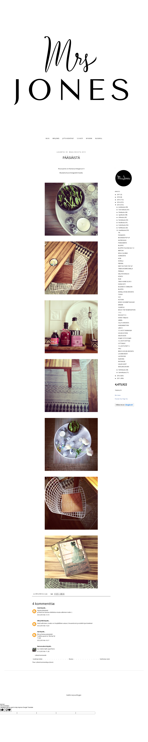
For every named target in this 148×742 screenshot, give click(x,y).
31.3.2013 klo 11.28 (43, 651)
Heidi (39, 608)
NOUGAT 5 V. (122, 315)
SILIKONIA (121, 359)
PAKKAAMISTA (122, 243)
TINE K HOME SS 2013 (124, 281)
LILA (119, 297)
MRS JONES (56, 138)
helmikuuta (122, 370)
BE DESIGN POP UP (124, 238)
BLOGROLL (98, 138)
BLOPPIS (120, 245)
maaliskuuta (122, 230)
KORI (119, 258)
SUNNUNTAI (122, 256)
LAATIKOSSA (122, 356)
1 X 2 (119, 312)
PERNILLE (121, 271)
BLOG (47, 138)
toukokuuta (122, 225)
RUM (119, 279)
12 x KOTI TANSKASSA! (125, 330)
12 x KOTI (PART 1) (123, 346)
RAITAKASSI (121, 361)
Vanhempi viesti (105, 659)
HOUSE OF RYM (123, 333)
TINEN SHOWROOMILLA (125, 269)
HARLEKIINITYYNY (123, 325)
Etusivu (71, 659)
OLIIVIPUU (121, 307)
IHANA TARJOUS (123, 318)
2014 (118, 202)
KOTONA (121, 300)
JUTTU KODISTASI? (68, 138)
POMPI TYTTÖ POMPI (124, 338)
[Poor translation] (8, 710)
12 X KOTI (80, 138)
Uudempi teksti (37, 659)
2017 (118, 194)
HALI (119, 349)
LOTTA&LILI (121, 343)
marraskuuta (123, 210)
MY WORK (89, 138)
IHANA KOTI (122, 284)
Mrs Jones (117, 395)
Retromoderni (41, 646)
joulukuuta (122, 207)
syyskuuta (122, 215)
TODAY (120, 294)
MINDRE (120, 305)
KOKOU (120, 276)
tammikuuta (122, 372)
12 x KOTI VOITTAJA (124, 341)
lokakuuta (122, 212)
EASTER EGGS (122, 240)
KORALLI (120, 261)
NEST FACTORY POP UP (125, 266)
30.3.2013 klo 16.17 (43, 640)
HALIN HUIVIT (122, 364)
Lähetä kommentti (40, 655)
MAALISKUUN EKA (123, 367)
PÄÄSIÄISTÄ (121, 235)
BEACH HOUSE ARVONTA (126, 351)
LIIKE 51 (120, 328)
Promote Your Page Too (121, 399)
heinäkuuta (122, 220)
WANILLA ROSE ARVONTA (126, 292)
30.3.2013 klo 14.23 (43, 626)
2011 (118, 378)
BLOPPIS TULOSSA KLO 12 (126, 248)
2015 (118, 200)
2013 (118, 205)
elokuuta (121, 217)
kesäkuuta (122, 222)
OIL (119, 233)
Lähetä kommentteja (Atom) (44, 662)
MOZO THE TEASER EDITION (126, 310)
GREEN (120, 320)
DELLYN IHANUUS (123, 274)
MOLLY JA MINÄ (123, 253)
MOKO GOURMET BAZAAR (126, 302)
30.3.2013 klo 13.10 (43, 615)
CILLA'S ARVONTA (123, 323)
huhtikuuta (122, 228)
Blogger (78, 695)
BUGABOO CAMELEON (125, 287)
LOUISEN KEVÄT (123, 354)
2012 (118, 376)
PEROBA (120, 263)
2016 (118, 197)
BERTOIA (121, 250)
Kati (38, 632)
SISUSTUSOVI (122, 336)
